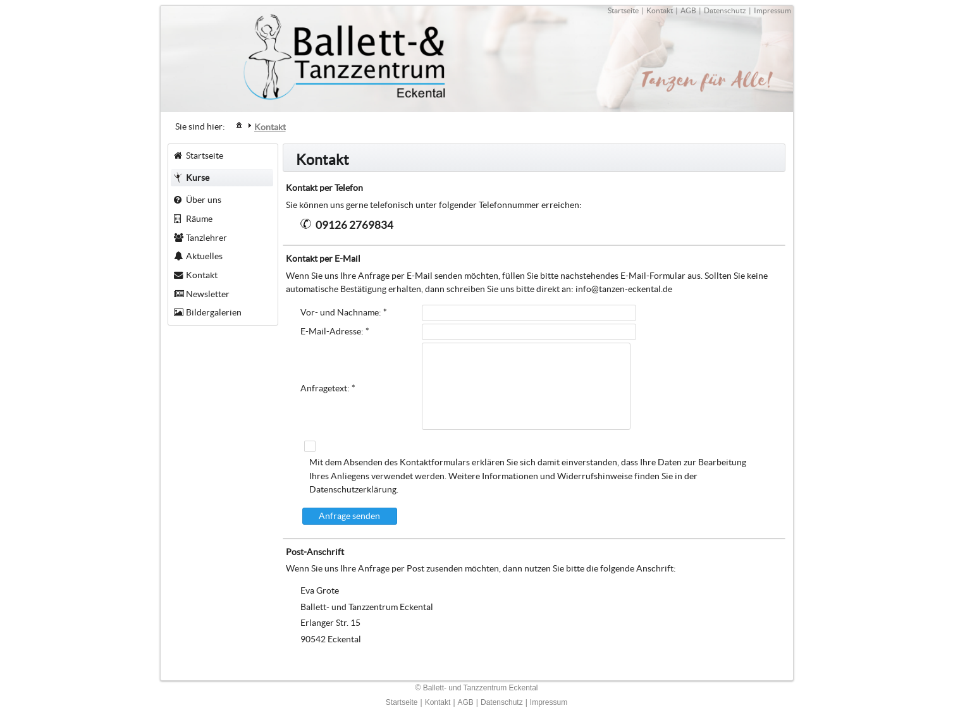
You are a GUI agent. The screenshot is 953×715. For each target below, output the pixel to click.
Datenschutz (725, 10)
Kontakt (659, 10)
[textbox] (529, 313)
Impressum (772, 10)
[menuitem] (239, 124)
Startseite (623, 10)
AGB (688, 10)
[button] (349, 516)
